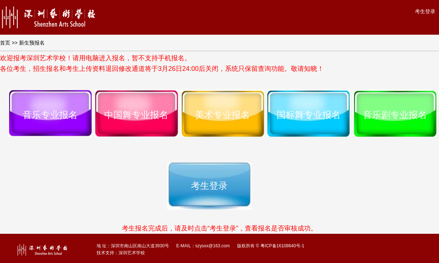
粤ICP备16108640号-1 (282, 245)
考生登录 (425, 11)
